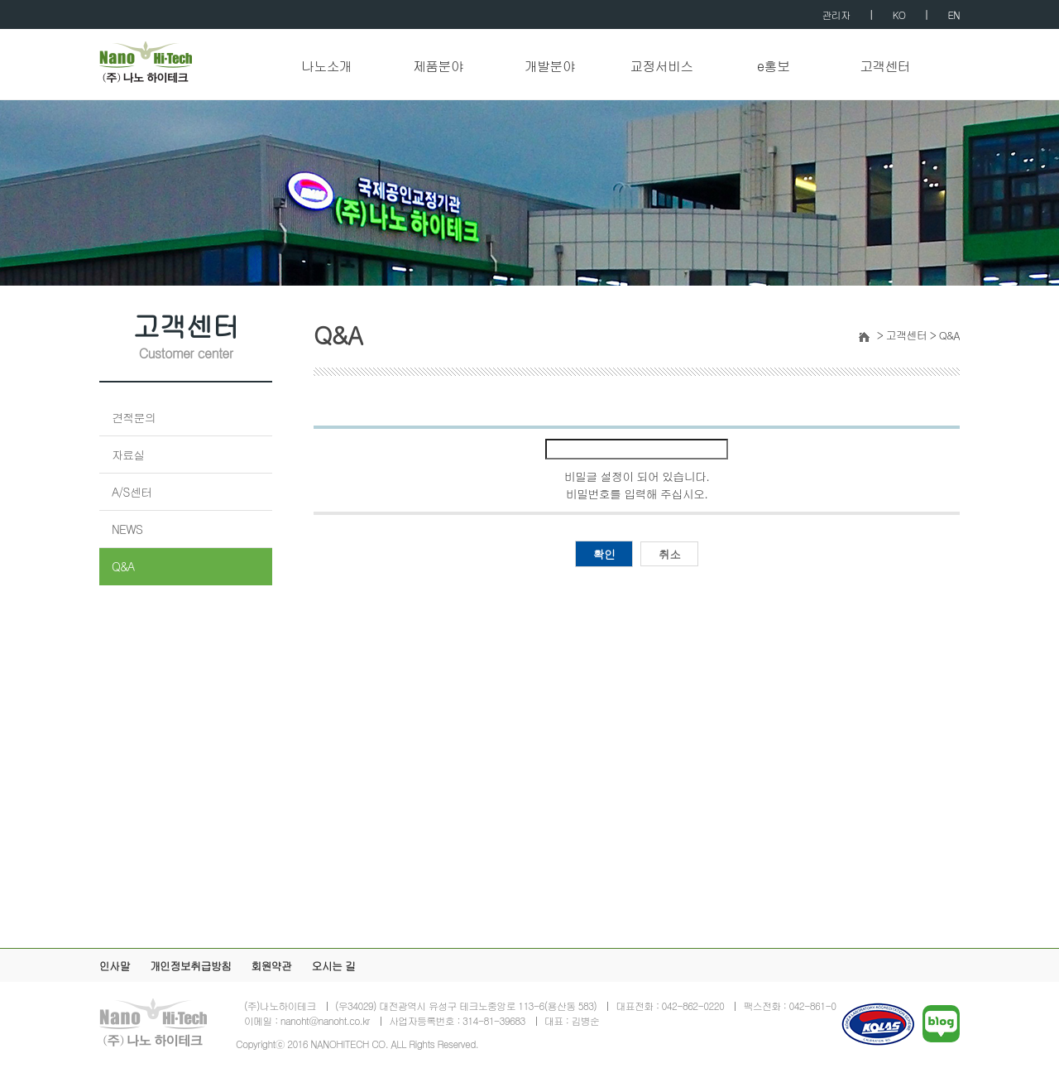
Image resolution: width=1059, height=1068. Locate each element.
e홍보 (773, 66)
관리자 (836, 14)
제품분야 (438, 66)
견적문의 (134, 417)
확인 (604, 554)
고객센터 (885, 66)
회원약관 (271, 966)
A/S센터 (131, 491)
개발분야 (550, 66)
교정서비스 (661, 66)
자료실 (128, 454)
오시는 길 (333, 966)
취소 (670, 554)
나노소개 (326, 66)
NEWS (127, 529)
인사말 (114, 966)
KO (899, 14)
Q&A (123, 566)
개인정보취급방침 (190, 966)
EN (954, 14)
